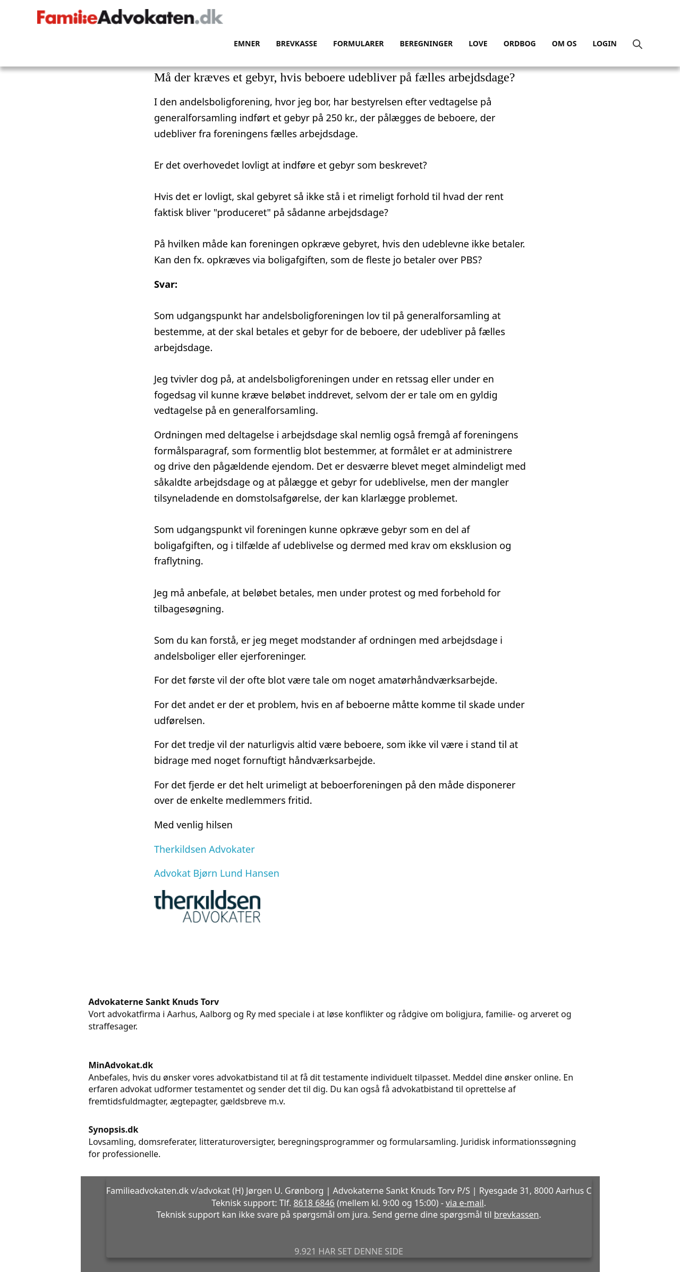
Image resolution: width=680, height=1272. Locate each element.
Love (478, 43)
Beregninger (426, 43)
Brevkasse (296, 43)
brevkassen (516, 1214)
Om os (564, 43)
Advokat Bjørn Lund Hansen (216, 873)
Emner (247, 43)
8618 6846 (313, 1203)
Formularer (358, 43)
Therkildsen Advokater (204, 849)
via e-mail (465, 1203)
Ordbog (520, 43)
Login (604, 43)
